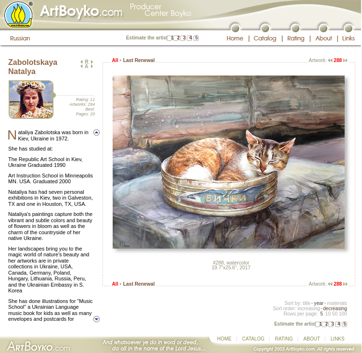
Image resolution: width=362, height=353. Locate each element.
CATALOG (253, 338)
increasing (308, 308)
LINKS (338, 338)
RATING (284, 338)
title (306, 303)
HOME (224, 338)
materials (337, 303)
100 (343, 313)
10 (327, 313)
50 (334, 313)
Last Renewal (139, 60)
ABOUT (311, 338)
